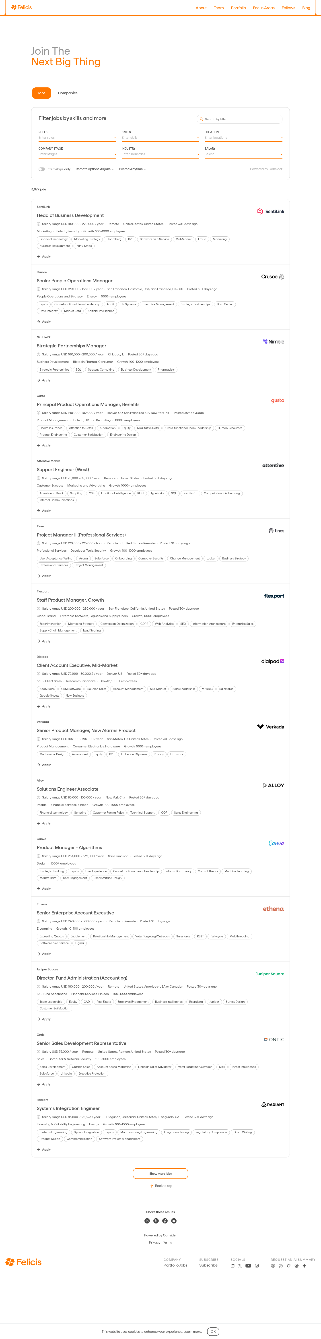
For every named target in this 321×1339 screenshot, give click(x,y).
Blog (306, 7)
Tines (40, 526)
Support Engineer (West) (63, 469)
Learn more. (193, 1332)
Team (219, 7)
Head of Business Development (70, 215)
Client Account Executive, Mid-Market (77, 665)
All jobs (107, 169)
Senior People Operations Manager (75, 280)
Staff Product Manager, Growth (70, 600)
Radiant (42, 1100)
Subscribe (208, 1265)
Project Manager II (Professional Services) (81, 535)
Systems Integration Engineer (68, 1108)
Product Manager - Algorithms (69, 847)
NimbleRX (44, 337)
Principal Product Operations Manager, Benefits (88, 404)
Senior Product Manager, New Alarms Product (86, 730)
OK (213, 1332)
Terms (167, 1242)
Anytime (138, 169)
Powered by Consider (266, 169)
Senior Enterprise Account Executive (75, 913)
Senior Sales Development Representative (81, 1043)
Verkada (43, 722)
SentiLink (43, 206)
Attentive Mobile (48, 461)
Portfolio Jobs (175, 1265)
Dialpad (42, 656)
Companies (68, 93)
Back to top (160, 1186)
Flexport (43, 591)
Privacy (154, 1242)
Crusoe (42, 272)
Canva (41, 839)
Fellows (288, 7)
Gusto (41, 396)
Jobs (41, 93)
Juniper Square (47, 969)
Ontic (41, 1034)
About (201, 7)
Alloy (40, 780)
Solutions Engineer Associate (68, 789)
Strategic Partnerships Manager (71, 346)
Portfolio (238, 7)
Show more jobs (160, 1173)
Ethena (42, 904)
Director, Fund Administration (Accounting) (82, 978)
